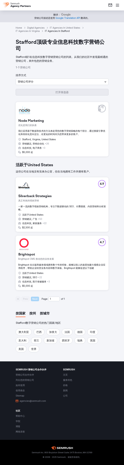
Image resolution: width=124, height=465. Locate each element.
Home (19, 27)
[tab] (20, 313)
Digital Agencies (36, 27)
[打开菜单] (117, 5)
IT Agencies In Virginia (28, 31)
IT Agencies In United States (65, 27)
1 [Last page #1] (64, 298)
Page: (45, 298)
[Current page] (54, 299)
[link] (110, 5)
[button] (62, 81)
